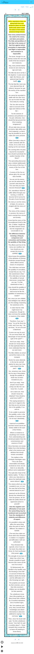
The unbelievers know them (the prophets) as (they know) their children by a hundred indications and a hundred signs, (17, 598)
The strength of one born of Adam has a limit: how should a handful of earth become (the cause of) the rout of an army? (17, 560)
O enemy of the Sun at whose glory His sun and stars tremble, (17, 174)
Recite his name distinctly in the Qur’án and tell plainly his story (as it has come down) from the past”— (17, 364)
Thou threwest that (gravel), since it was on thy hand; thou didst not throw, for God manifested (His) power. (17, 549)
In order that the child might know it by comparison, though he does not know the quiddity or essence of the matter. (17, 312)
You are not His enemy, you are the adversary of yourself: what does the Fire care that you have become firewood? (17, 184)
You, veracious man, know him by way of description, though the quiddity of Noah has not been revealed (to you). (17, 375)
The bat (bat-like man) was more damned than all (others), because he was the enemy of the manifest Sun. (17, 88)
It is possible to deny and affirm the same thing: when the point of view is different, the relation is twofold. (17, 526)
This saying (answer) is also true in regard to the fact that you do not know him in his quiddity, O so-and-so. (17, 405)
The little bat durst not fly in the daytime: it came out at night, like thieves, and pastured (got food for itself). (17, 77)
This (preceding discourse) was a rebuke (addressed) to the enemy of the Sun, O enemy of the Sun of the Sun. (17, 165)
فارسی (31, 7)
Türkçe (27, 6)
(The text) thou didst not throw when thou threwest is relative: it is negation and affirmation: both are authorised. (17, 538)
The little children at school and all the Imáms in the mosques (17, 355)
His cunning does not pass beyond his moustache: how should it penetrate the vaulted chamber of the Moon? (17, 154)
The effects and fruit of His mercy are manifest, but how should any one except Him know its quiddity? (16, 249)
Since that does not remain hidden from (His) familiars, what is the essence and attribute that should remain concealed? (17, 450)
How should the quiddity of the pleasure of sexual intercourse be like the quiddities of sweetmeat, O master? (17, 291)
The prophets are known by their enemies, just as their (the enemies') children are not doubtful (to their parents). (17, 587)
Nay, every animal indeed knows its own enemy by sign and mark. (17, 68)
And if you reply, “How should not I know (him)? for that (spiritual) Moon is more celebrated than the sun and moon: (17, 346)
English (22, 6)
